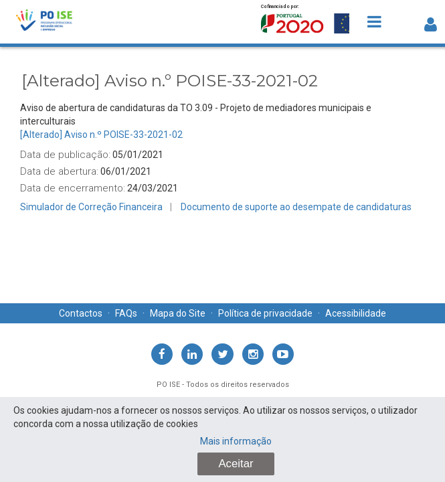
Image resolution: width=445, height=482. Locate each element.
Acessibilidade (355, 313)
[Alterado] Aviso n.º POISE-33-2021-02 (101, 134)
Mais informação (236, 441)
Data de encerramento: (72, 188)
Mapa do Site (177, 313)
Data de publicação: (65, 155)
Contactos (80, 313)
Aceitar (235, 463)
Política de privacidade (265, 313)
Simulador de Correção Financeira (91, 207)
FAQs (126, 313)
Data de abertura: (59, 171)
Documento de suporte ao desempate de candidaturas (296, 207)
